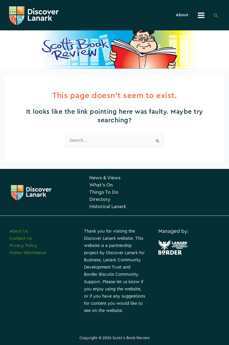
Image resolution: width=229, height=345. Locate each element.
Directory (99, 199)
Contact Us (20, 238)
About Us (18, 231)
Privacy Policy (23, 245)
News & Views (104, 177)
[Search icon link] (216, 15)
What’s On (101, 185)
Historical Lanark (107, 206)
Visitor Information (27, 253)
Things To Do (103, 192)
